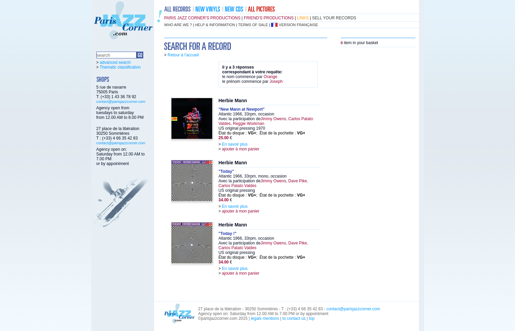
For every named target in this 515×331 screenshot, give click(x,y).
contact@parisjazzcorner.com (120, 101)
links (303, 18)
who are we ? (178, 25)
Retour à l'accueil (183, 55)
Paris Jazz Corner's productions (202, 18)
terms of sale (253, 25)
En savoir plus (234, 144)
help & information (215, 25)
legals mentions (265, 318)
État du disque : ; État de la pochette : (262, 133)
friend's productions (269, 18)
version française (298, 25)
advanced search (115, 62)
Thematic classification (120, 67)
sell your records (334, 18)
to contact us (294, 318)
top (312, 318)
